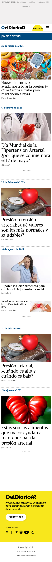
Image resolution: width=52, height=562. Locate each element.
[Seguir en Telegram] (16, 532)
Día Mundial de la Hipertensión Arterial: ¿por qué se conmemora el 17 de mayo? (25, 153)
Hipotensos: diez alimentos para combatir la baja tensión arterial (23, 287)
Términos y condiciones (26, 555)
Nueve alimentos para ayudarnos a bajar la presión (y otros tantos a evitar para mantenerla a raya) (24, 88)
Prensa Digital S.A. (26, 547)
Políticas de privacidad (26, 551)
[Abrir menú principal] (47, 27)
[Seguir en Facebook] (12, 532)
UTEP (47, 2)
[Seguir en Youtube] (26, 532)
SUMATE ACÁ (16, 517)
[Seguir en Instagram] (21, 532)
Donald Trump (31, 2)
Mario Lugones (41, 2)
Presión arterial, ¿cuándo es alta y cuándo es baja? (18, 371)
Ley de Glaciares (21, 2)
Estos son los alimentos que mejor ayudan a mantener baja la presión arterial (24, 435)
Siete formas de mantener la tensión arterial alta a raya (14, 304)
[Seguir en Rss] (32, 532)
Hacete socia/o (38, 28)
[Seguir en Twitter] (7, 532)
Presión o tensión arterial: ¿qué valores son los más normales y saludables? (24, 227)
